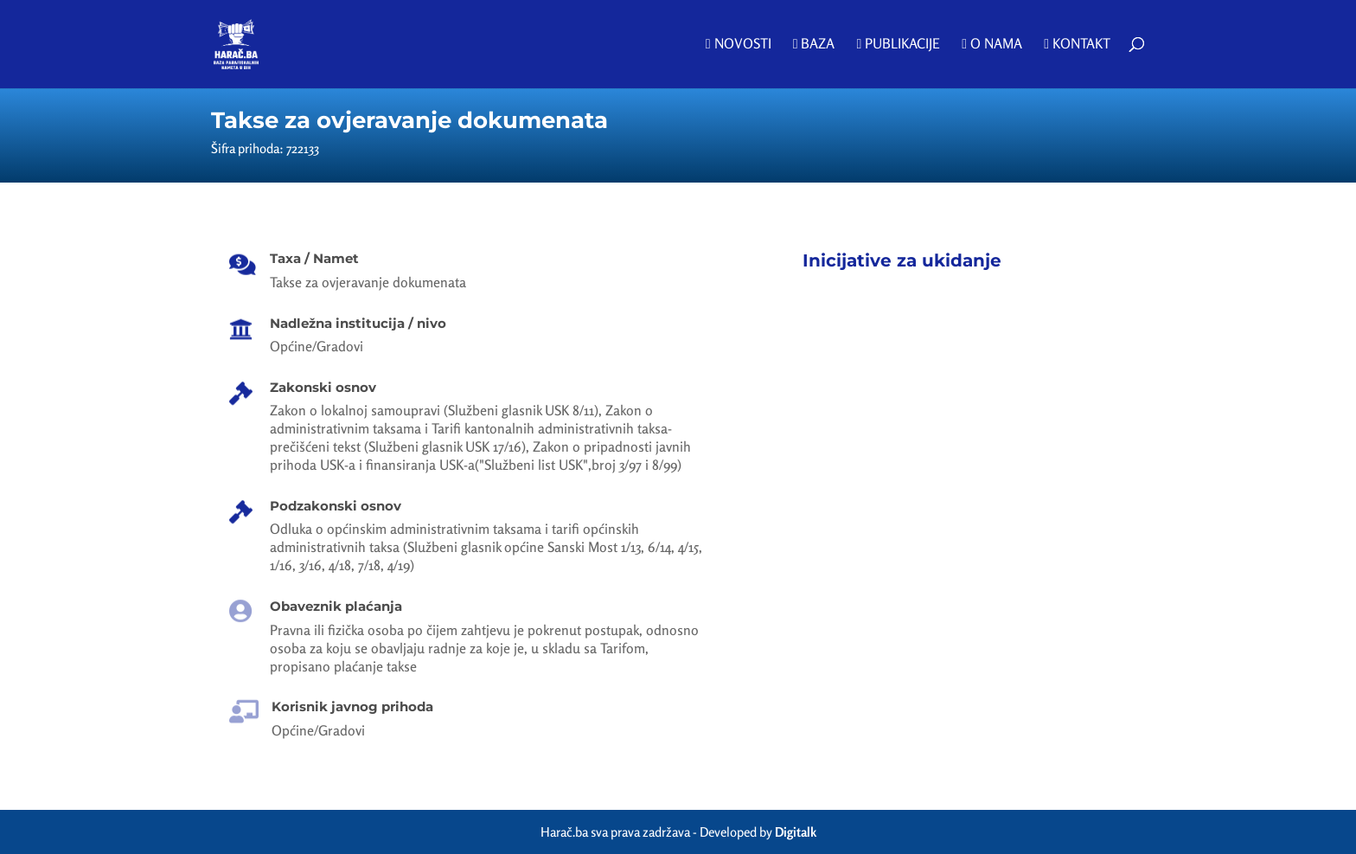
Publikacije (898, 44)
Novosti (738, 44)
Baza (814, 44)
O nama (992, 44)
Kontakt (1077, 44)
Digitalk (795, 832)
